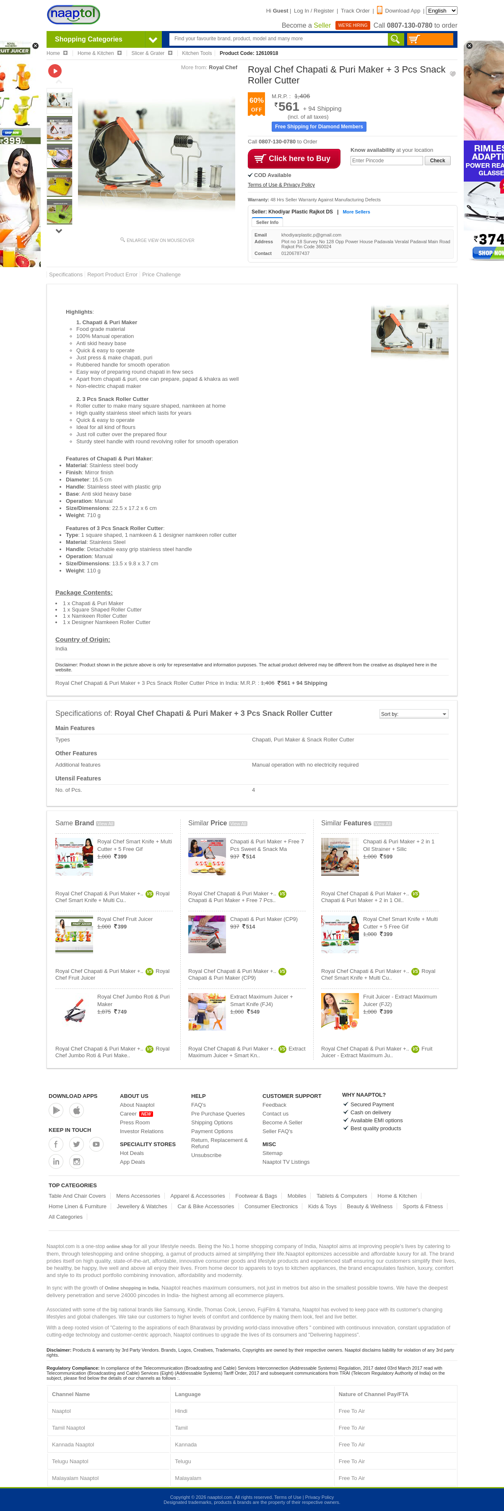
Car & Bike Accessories (205, 1206)
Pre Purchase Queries (218, 1113)
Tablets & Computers (342, 1196)
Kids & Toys (322, 1206)
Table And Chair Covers (77, 1196)
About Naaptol (137, 1105)
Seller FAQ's (277, 1131)
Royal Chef (223, 67)
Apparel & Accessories (198, 1196)
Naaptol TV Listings (286, 1162)
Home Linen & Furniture (78, 1206)
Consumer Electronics (271, 1206)
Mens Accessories (138, 1196)
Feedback (274, 1105)
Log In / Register (314, 11)
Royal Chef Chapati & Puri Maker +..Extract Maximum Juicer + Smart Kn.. (247, 1051)
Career (136, 1113)
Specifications (66, 274)
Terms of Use (287, 1497)
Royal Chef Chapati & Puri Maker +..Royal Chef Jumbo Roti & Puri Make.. (112, 1051)
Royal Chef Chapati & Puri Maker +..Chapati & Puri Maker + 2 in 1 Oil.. (370, 896)
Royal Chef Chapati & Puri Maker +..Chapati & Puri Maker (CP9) (237, 974)
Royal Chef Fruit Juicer (125, 919)
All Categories (66, 1217)
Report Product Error (112, 274)
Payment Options (212, 1131)
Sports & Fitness (423, 1206)
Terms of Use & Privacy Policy (281, 185)
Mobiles (297, 1196)
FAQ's (198, 1105)
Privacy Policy (319, 1497)
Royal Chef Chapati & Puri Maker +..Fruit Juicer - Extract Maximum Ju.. (376, 1051)
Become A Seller (282, 1122)
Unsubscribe (206, 1155)
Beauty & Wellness (369, 1206)
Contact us (275, 1113)
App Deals (132, 1162)
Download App (399, 11)
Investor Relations (142, 1131)
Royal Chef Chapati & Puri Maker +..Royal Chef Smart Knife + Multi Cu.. (112, 896)
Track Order (355, 11)
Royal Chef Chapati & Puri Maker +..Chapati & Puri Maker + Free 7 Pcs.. (237, 896)
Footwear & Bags (256, 1196)
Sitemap (272, 1153)
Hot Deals (132, 1153)
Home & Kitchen (397, 1196)
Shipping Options (212, 1122)
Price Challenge (161, 274)
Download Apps (73, 1096)
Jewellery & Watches (142, 1206)
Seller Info (267, 222)
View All (105, 823)
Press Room (135, 1122)
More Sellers (356, 211)
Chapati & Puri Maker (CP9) (264, 919)
